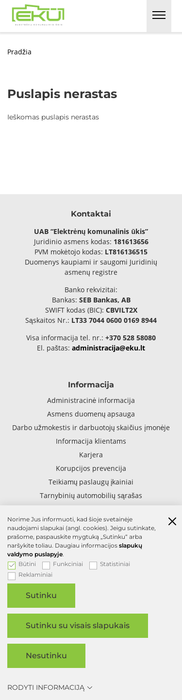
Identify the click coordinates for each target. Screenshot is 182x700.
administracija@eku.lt (108, 347)
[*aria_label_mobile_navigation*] (159, 16)
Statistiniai (109, 564)
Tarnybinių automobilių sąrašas (91, 495)
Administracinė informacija (91, 400)
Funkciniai (62, 564)
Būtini (22, 564)
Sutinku (41, 595)
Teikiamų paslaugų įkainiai (91, 481)
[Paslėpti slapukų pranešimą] (172, 522)
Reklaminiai (30, 575)
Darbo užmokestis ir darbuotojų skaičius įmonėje (91, 427)
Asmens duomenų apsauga (91, 413)
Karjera (91, 454)
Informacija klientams (91, 441)
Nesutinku (46, 655)
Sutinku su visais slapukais (78, 625)
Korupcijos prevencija (91, 468)
